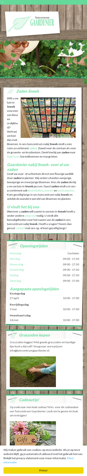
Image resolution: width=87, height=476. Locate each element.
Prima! (43, 470)
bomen (49, 190)
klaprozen (13, 156)
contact (20, 228)
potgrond (30, 215)
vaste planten (66, 190)
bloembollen (35, 190)
